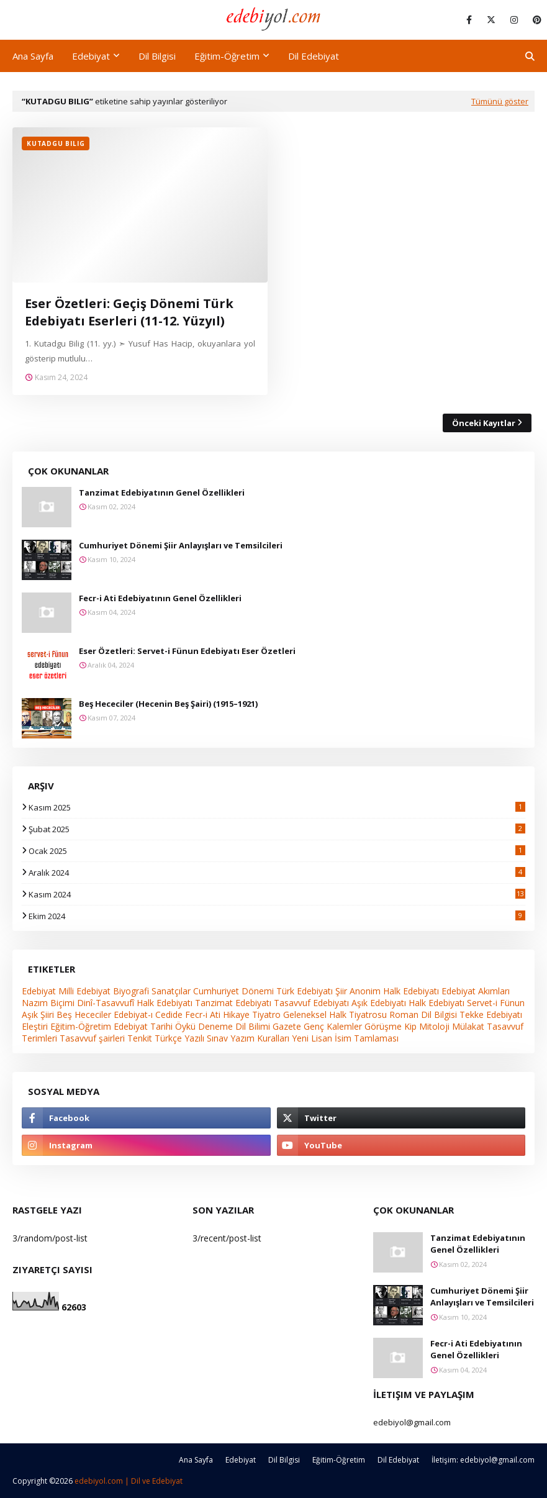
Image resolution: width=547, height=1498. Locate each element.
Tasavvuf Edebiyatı (311, 1003)
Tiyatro (266, 1014)
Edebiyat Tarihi (143, 1026)
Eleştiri (35, 1026)
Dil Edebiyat (398, 1460)
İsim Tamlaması (367, 1038)
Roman (403, 1014)
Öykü (185, 1026)
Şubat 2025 (277, 829)
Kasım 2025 (277, 807)
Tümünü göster (499, 101)
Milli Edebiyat (84, 991)
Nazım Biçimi (48, 1003)
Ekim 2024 (277, 916)
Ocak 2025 (277, 850)
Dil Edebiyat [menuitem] (313, 56)
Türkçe (168, 1038)
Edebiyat (39, 991)
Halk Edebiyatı (436, 1003)
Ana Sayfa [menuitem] (32, 56)
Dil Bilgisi (439, 1014)
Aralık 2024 (277, 872)
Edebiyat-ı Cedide (148, 1014)
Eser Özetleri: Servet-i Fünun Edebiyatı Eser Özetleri (187, 650)
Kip (410, 1026)
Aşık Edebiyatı (378, 1003)
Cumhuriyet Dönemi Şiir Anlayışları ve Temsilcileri (181, 545)
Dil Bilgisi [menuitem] (157, 56)
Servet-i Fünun (496, 1003)
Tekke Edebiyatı (490, 1014)
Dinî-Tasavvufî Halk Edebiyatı (134, 1003)
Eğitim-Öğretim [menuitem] (227, 56)
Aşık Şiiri (38, 1014)
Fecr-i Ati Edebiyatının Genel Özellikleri (160, 598)
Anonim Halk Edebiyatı (394, 991)
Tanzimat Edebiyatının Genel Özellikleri (162, 492)
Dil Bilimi (252, 1026)
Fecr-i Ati (202, 1014)
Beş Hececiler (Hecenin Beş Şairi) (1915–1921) (168, 703)
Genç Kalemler (333, 1026)
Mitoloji (434, 1026)
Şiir (341, 991)
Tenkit (139, 1038)
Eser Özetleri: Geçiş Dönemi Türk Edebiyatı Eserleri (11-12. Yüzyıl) (129, 312)
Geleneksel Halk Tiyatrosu (335, 1014)
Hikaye (236, 1014)
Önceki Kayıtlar (483, 423)
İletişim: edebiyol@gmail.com (483, 1460)
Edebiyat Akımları (475, 991)
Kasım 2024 (277, 894)
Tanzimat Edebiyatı (233, 1003)
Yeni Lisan (312, 1038)
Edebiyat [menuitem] (91, 56)
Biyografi (131, 991)
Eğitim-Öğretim (80, 1026)
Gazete (287, 1026)
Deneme (215, 1026)
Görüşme (383, 1026)
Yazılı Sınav (206, 1038)
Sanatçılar (171, 991)
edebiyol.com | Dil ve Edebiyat (129, 1481)
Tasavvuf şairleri (92, 1038)
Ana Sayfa (196, 1460)
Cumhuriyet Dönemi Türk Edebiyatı (263, 991)
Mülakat (468, 1026)
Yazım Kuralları (259, 1038)
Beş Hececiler (84, 1014)
